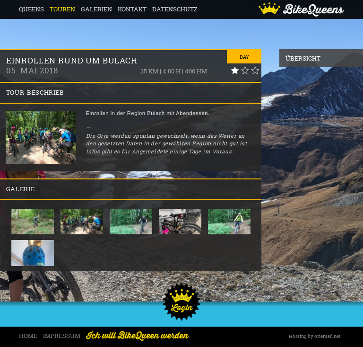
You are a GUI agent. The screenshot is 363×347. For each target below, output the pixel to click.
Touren (62, 9)
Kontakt (132, 9)
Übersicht (302, 58)
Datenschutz (175, 9)
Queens (31, 9)
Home (28, 336)
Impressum (61, 336)
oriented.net (327, 336)
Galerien (96, 9)
